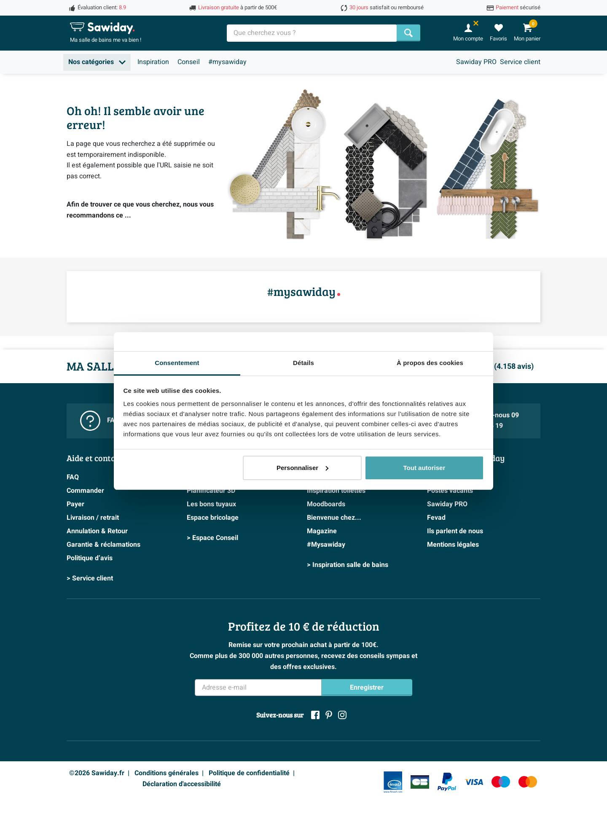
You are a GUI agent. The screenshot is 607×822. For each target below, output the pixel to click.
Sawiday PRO (476, 62)
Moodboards (326, 504)
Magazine (322, 531)
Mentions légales (453, 545)
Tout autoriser (424, 467)
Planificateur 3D (211, 491)
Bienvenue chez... (334, 518)
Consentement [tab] (177, 362)
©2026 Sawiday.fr (96, 773)
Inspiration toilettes (336, 491)
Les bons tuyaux (211, 504)
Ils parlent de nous (455, 531)
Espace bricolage (213, 518)
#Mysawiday (326, 545)
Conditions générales (166, 773)
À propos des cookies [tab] (430, 362)
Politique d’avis (90, 558)
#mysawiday (227, 62)
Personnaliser (302, 467)
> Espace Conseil (212, 538)
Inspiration (153, 62)
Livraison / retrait (93, 518)
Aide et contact (95, 458)
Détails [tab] (303, 362)
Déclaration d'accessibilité (181, 784)
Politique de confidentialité (249, 773)
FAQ (73, 477)
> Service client (90, 578)
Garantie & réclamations (103, 545)
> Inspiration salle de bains (347, 565)
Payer (75, 504)
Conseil (188, 62)
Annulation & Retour (97, 531)
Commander (85, 491)
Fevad (436, 518)
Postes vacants (450, 491)
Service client (520, 62)
